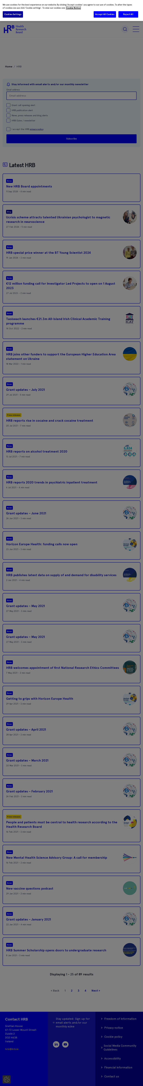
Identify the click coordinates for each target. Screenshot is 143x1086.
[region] (71, 10)
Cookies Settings (12, 14)
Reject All (128, 14)
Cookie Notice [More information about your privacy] (73, 8)
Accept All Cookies (104, 14)
